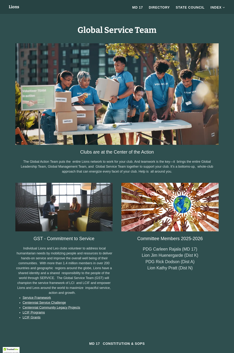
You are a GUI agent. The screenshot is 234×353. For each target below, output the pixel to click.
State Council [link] (190, 7)
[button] (217, 7)
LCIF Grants (31, 317)
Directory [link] (159, 7)
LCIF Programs (33, 312)
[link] (14, 7)
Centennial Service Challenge (44, 302)
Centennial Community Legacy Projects (51, 307)
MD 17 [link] (137, 7)
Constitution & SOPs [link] (124, 344)
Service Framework (36, 297)
